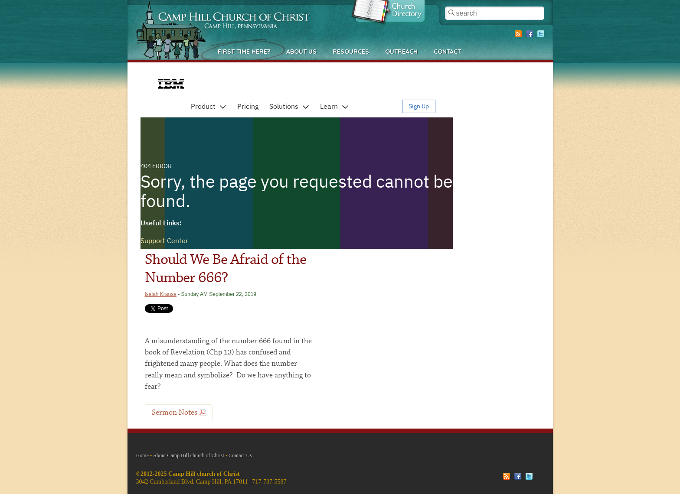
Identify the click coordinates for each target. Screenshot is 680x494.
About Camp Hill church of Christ (188, 455)
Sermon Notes (174, 412)
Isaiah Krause (161, 294)
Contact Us (240, 455)
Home (142, 455)
